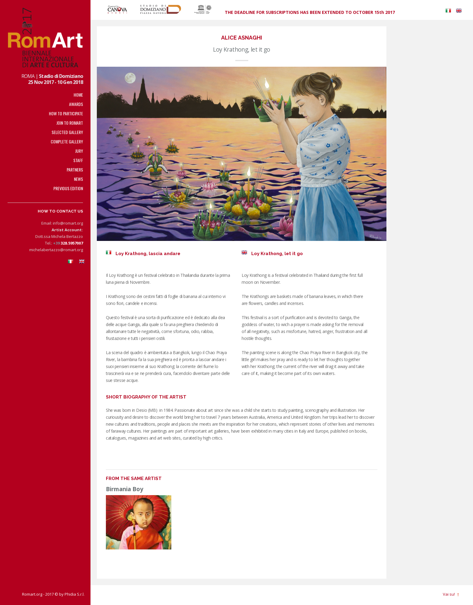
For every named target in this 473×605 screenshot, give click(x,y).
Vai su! (449, 594)
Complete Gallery (67, 141)
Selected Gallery (67, 132)
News (78, 179)
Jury (79, 151)
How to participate (66, 113)
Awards (76, 104)
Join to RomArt (69, 123)
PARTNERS (75, 169)
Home (78, 94)
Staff (78, 160)
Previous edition (68, 188)
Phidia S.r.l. (74, 594)
